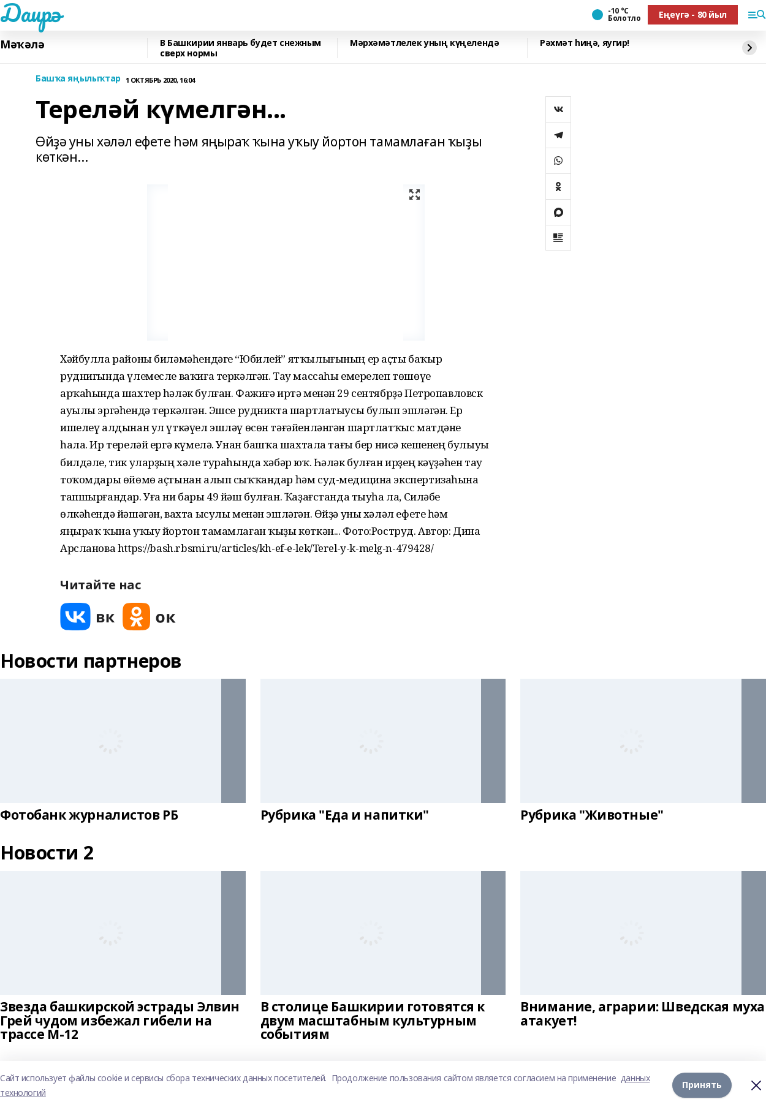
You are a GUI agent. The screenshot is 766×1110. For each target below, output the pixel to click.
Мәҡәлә (22, 44)
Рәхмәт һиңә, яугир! (584, 43)
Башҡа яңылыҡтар (78, 79)
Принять (702, 1085)
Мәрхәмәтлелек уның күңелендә (424, 43)
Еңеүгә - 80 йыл (693, 14)
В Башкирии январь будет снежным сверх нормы (240, 48)
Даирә (30, 13)
